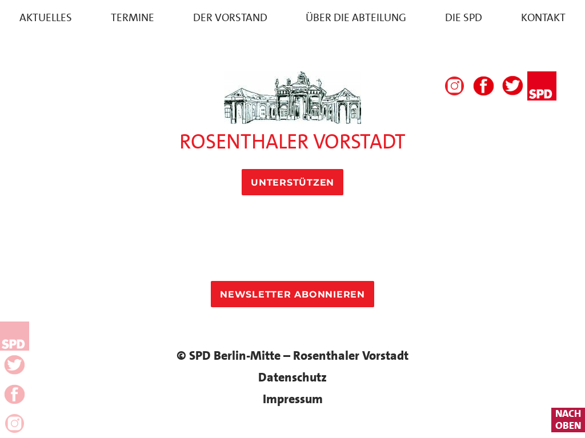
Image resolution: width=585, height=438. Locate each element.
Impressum (293, 399)
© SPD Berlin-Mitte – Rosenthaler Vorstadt (292, 355)
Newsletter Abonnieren (292, 294)
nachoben (568, 420)
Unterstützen (292, 182)
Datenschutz (292, 377)
